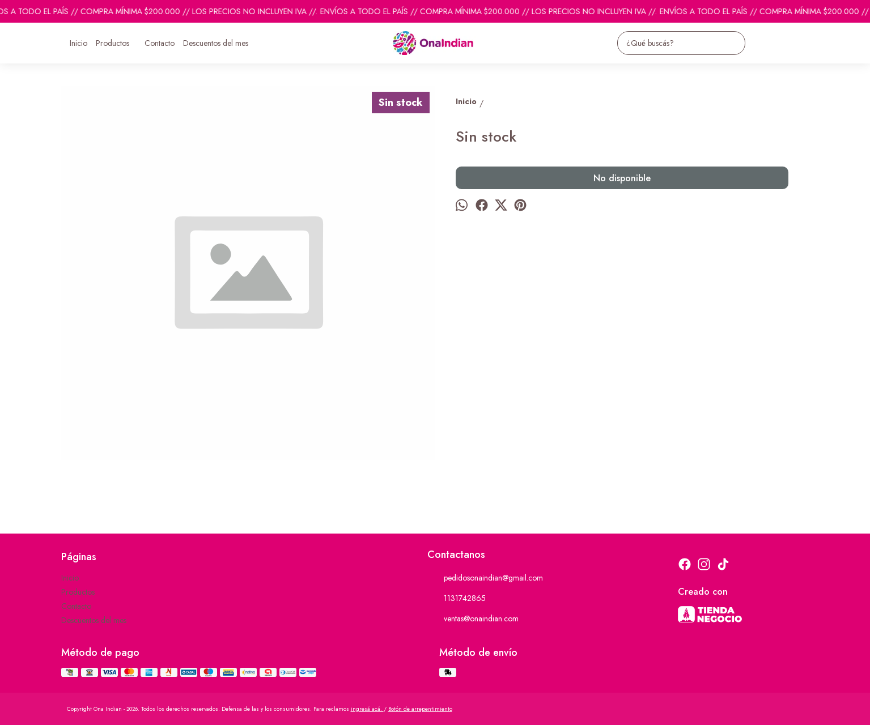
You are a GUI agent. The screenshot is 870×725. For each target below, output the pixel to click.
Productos (118, 43)
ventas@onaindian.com (473, 619)
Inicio (78, 43)
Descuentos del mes (215, 43)
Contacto (160, 43)
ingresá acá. (367, 709)
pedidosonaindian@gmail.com (485, 578)
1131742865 (456, 598)
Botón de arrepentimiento (420, 709)
